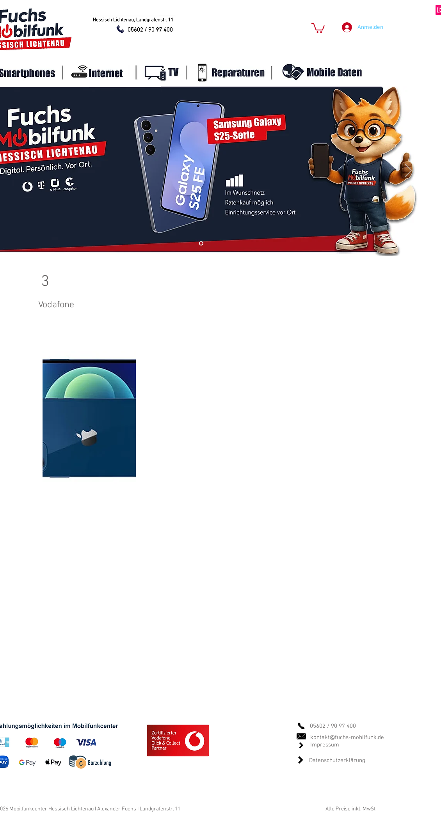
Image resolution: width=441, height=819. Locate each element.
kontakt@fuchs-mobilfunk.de (347, 737)
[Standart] (201, 243)
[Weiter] (408, 170)
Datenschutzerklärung (337, 760)
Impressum (324, 744)
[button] (318, 27)
